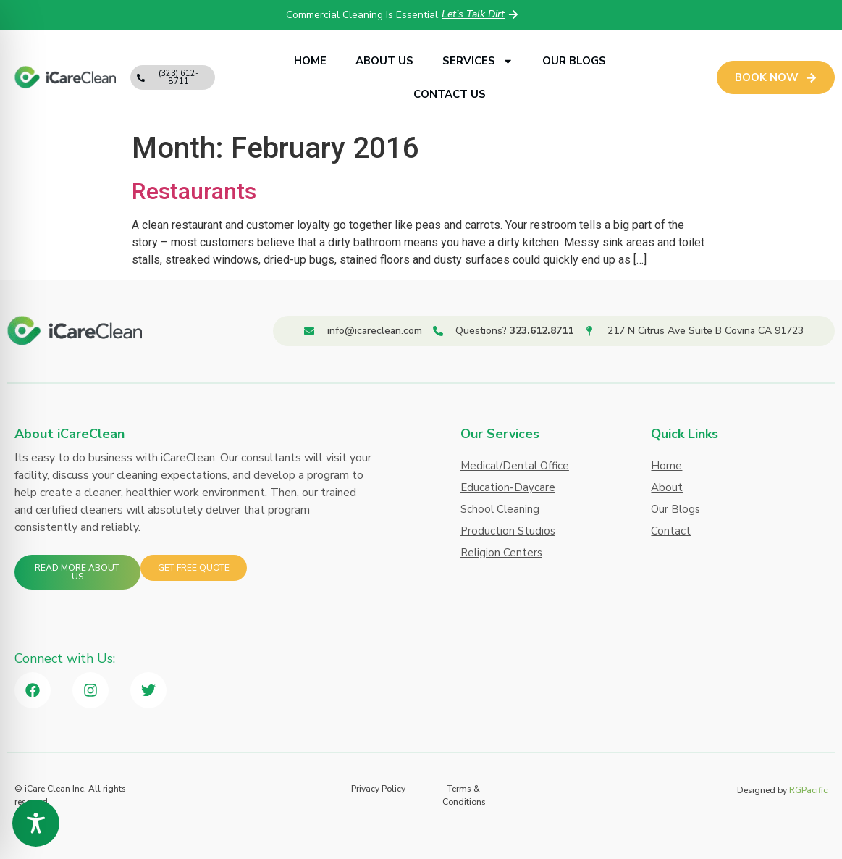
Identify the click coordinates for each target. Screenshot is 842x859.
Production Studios (507, 531)
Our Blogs (574, 61)
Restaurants (194, 191)
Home (310, 61)
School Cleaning (499, 509)
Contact (671, 531)
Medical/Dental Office (514, 465)
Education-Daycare (507, 487)
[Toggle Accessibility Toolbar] (36, 823)
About (667, 487)
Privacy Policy (378, 789)
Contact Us (449, 94)
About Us (384, 61)
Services (477, 61)
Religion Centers (501, 552)
